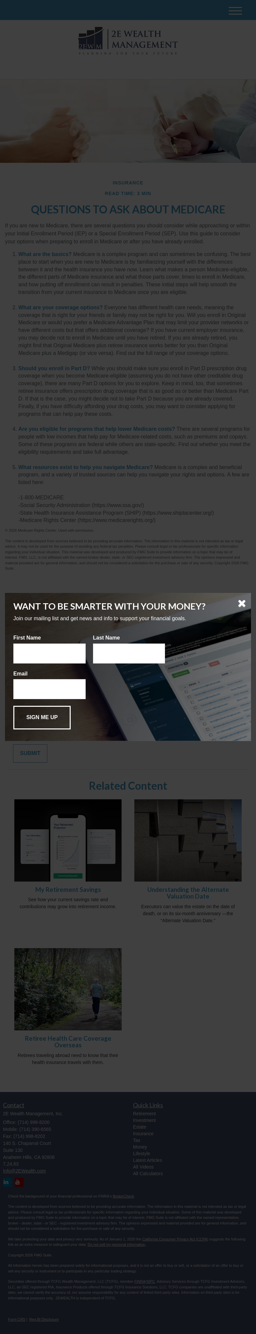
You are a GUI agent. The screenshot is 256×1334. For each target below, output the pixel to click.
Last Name (106, 638)
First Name (27, 638)
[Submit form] (42, 717)
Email (20, 673)
